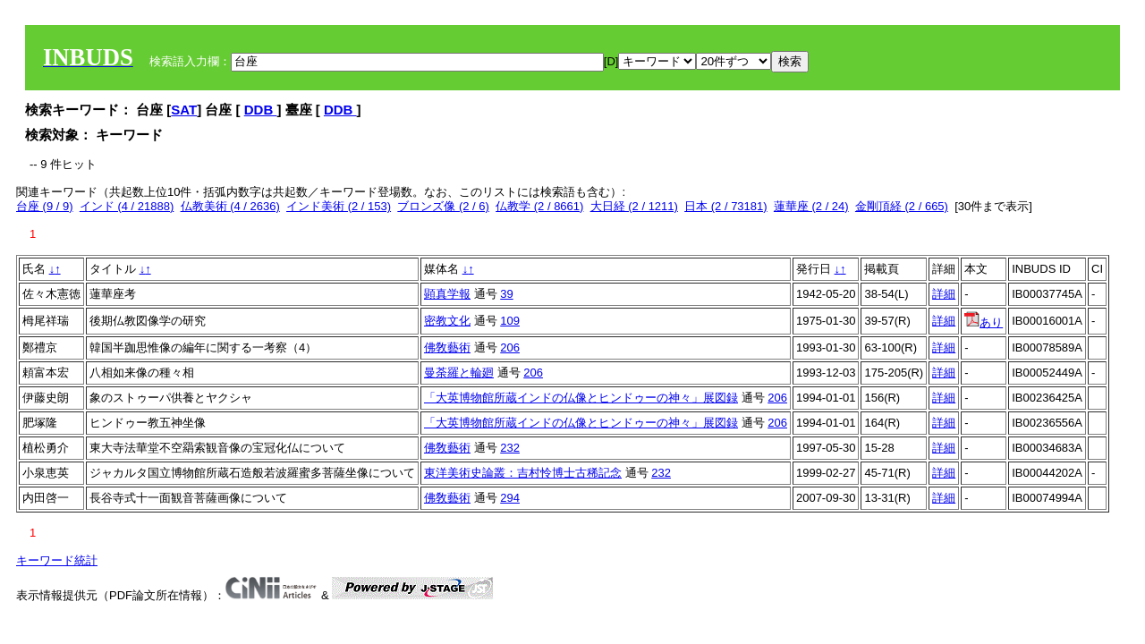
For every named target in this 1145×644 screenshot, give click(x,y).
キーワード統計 (57, 560)
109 (510, 320)
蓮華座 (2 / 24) (811, 206)
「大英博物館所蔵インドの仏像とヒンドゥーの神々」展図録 (581, 397)
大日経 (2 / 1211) (634, 206)
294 (510, 497)
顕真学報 (447, 294)
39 (506, 294)
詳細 (943, 294)
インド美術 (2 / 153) (338, 206)
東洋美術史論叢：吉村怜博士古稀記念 (523, 472)
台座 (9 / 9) (44, 206)
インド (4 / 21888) (127, 206)
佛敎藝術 (447, 347)
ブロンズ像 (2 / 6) (443, 206)
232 (510, 447)
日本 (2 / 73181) (726, 206)
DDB (260, 109)
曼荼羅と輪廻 (459, 372)
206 (510, 347)
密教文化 (447, 320)
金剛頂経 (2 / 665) (901, 206)
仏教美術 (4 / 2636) (230, 206)
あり (983, 322)
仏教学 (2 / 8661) (539, 206)
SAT (184, 109)
